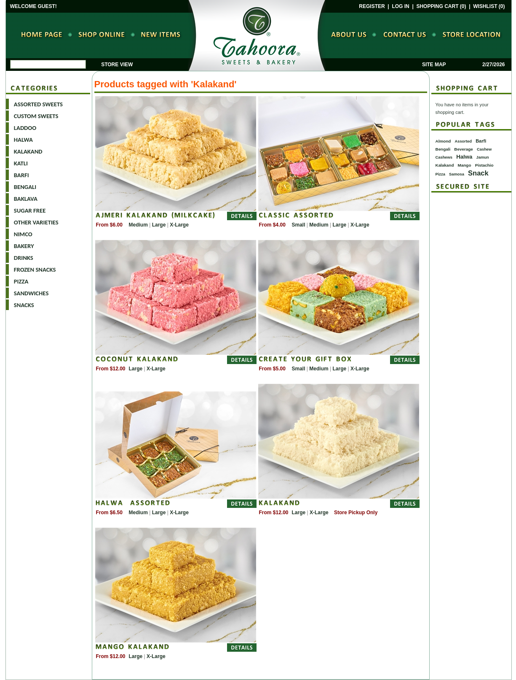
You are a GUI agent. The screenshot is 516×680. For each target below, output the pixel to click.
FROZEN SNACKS (35, 269)
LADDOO (25, 128)
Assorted (463, 141)
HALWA (23, 139)
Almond (443, 141)
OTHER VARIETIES (36, 222)
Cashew (484, 149)
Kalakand (445, 165)
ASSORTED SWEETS (38, 104)
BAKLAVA (25, 198)
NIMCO (23, 234)
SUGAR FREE (30, 210)
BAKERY (24, 246)
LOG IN (400, 6)
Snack (478, 173)
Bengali (443, 149)
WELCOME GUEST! (33, 6)
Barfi (481, 140)
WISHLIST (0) (489, 6)
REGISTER (372, 6)
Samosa (456, 174)
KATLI (21, 163)
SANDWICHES (31, 293)
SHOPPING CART (437, 6)
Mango (464, 165)
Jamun (482, 157)
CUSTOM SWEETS (36, 116)
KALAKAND (28, 151)
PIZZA (21, 281)
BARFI (21, 175)
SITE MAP (434, 64)
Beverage (463, 149)
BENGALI (25, 187)
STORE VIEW (117, 64)
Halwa (464, 157)
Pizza (440, 174)
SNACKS (24, 305)
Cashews (444, 157)
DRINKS (23, 258)
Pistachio (484, 165)
